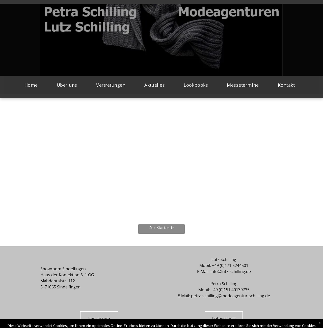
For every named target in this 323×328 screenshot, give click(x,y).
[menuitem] (33, 85)
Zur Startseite (162, 227)
